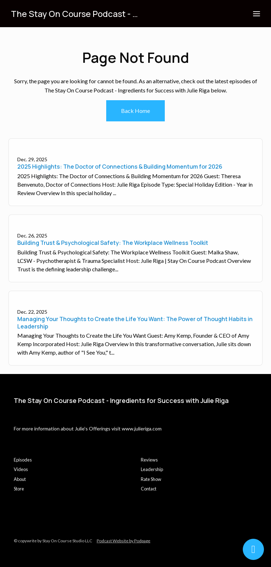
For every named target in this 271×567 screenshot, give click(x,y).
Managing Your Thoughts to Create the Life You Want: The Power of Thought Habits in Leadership (135, 322)
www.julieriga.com (142, 429)
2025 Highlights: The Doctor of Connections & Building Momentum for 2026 (119, 166)
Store (19, 488)
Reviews (149, 460)
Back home (135, 110)
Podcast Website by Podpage (123, 540)
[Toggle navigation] (256, 14)
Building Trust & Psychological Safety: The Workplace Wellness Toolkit (112, 243)
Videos (21, 469)
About (20, 479)
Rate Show (151, 479)
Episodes (23, 460)
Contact (148, 488)
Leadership (152, 469)
